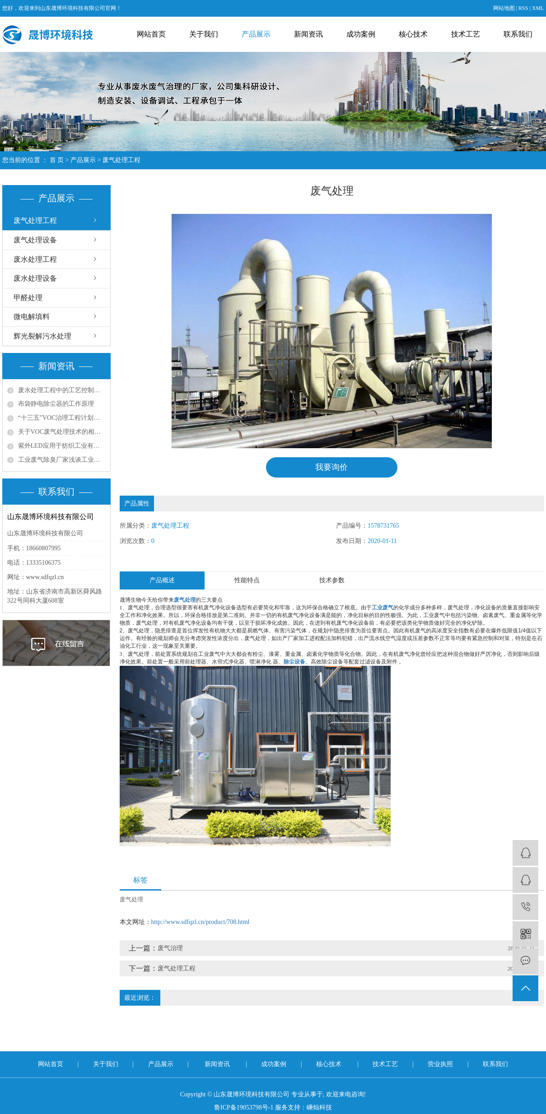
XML (538, 8)
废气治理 (170, 948)
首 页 (57, 160)
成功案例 (360, 34)
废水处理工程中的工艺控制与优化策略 (62, 390)
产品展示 (256, 34)
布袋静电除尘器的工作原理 (56, 403)
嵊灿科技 (319, 1107)
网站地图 (504, 8)
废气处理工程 (121, 160)
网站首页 (151, 34)
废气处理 (131, 899)
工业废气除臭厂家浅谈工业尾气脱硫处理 (62, 459)
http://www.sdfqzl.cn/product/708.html (200, 922)
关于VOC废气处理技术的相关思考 (62, 431)
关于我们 (203, 34)
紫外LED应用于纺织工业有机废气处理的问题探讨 (62, 445)
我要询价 (331, 467)
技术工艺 (465, 34)
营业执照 (441, 1064)
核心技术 (413, 34)
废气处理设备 (35, 240)
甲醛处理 (28, 298)
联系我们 (518, 34)
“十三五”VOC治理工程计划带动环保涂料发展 (62, 417)
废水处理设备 (35, 278)
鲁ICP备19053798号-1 (243, 1107)
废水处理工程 (35, 259)
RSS (523, 8)
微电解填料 (32, 316)
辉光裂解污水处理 (42, 336)
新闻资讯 (308, 34)
